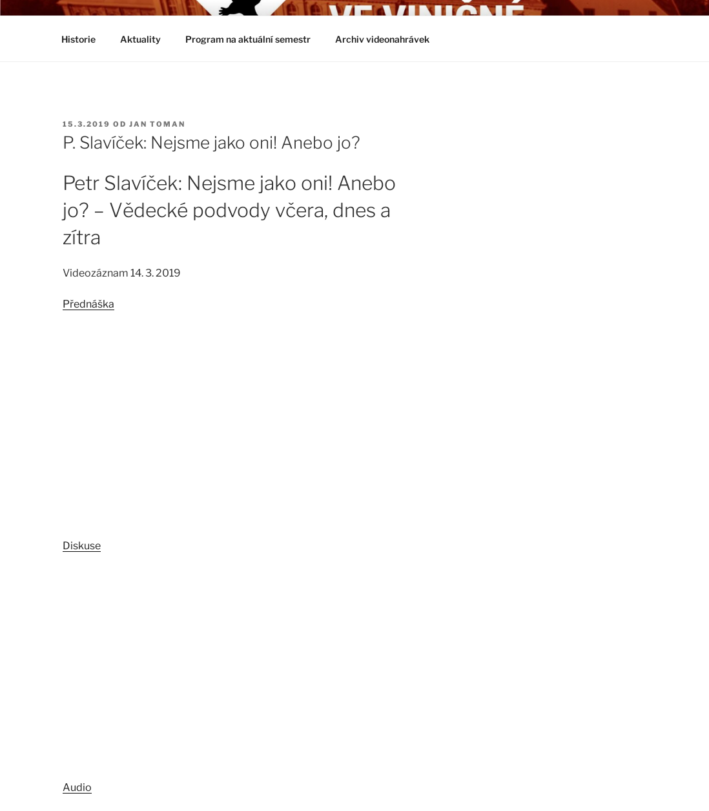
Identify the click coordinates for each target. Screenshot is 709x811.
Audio (77, 787)
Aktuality (140, 39)
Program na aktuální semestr (248, 39)
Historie (78, 39)
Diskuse (82, 546)
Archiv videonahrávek (388, 39)
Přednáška (88, 304)
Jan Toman (157, 124)
